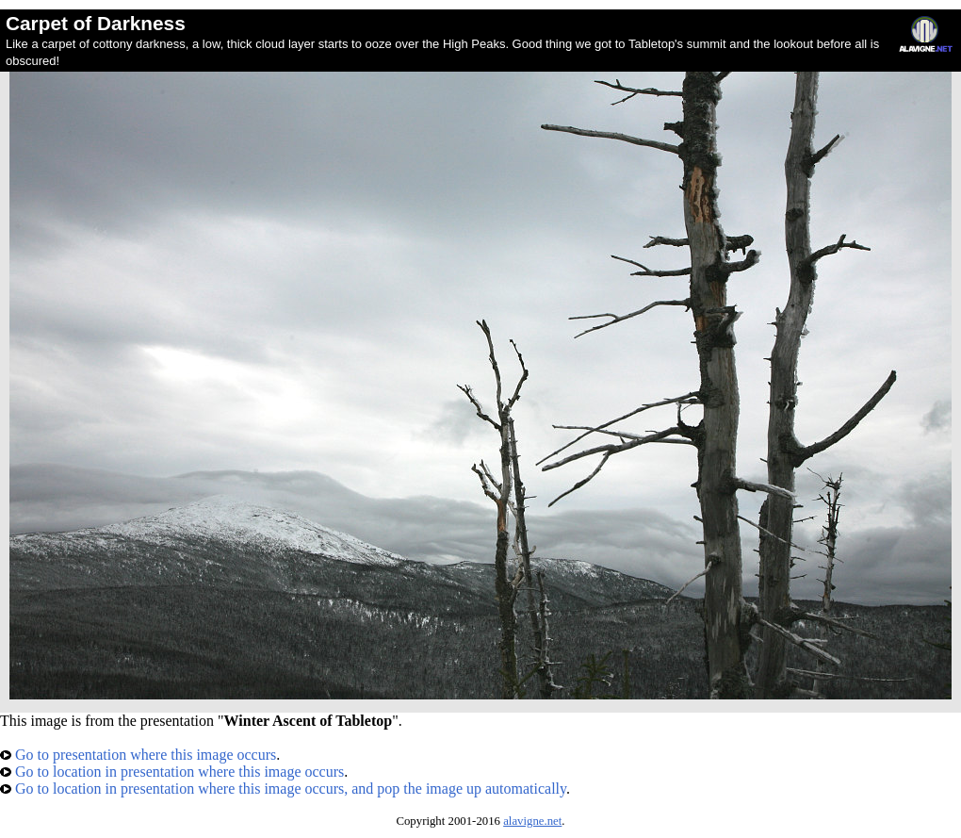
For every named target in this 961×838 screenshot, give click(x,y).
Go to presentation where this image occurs (138, 755)
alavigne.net (532, 821)
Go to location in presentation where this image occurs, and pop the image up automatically (283, 788)
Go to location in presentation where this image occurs (172, 772)
